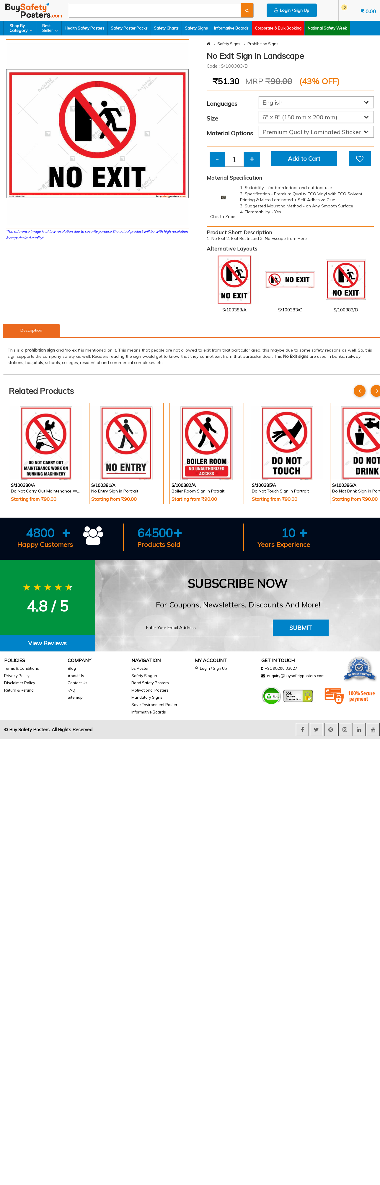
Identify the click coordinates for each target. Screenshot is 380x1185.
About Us (76, 675)
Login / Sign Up (291, 10)
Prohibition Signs (262, 43)
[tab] (47, 643)
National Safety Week (327, 28)
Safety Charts (166, 28)
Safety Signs (196, 28)
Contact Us (77, 682)
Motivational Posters (150, 690)
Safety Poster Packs (129, 28)
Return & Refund (19, 690)
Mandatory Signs (146, 697)
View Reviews (47, 643)
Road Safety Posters (150, 682)
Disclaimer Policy (19, 682)
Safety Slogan (144, 675)
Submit (300, 627)
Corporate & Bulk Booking (278, 28)
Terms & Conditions (21, 668)
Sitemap (75, 697)
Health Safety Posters (85, 28)
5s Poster (140, 668)
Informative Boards (231, 28)
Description (31, 330)
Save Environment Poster (154, 704)
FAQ (71, 690)
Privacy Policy (17, 675)
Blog (72, 668)
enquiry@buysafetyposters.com (295, 675)
